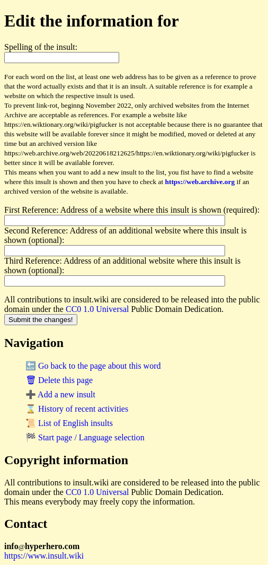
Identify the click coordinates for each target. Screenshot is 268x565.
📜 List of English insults (69, 423)
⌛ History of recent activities (76, 408)
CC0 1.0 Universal (97, 309)
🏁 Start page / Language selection (85, 437)
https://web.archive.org (200, 182)
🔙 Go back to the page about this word (93, 365)
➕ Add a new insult (60, 394)
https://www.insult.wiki (44, 555)
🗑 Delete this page (59, 380)
